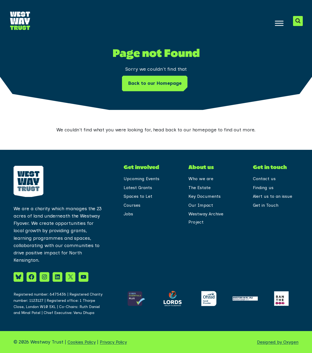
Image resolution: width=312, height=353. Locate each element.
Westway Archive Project (206, 220)
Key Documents (205, 197)
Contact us (265, 179)
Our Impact (201, 206)
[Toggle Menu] (279, 23)
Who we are (201, 179)
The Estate (200, 188)
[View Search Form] (298, 21)
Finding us (264, 188)
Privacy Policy (117, 342)
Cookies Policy (82, 342)
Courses (133, 206)
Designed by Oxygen (275, 342)
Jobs (129, 215)
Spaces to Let (139, 197)
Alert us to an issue (274, 197)
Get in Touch (266, 206)
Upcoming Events (143, 179)
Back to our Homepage (155, 83)
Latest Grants (139, 188)
